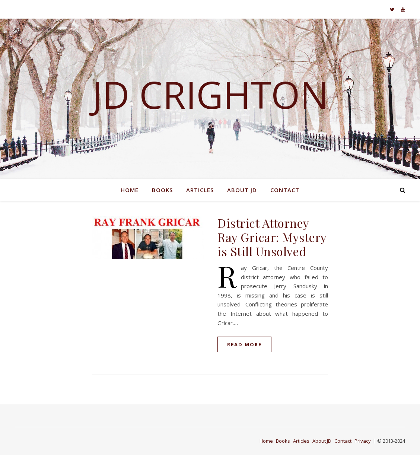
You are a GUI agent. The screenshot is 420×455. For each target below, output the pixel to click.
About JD (242, 190)
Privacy (362, 441)
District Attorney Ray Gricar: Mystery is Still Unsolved (272, 237)
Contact (284, 190)
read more (244, 344)
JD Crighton (210, 94)
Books (162, 190)
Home (130, 190)
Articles (200, 190)
